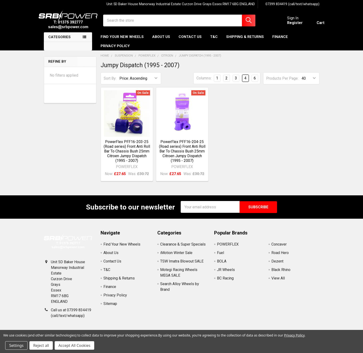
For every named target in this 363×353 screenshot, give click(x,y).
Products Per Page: (282, 82)
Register (290, 25)
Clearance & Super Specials (183, 248)
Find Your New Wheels (122, 41)
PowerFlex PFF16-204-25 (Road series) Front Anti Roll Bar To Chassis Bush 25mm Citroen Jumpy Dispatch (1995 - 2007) (182, 155)
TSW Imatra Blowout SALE (182, 265)
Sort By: (110, 82)
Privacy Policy (115, 50)
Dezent (277, 265)
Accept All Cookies (74, 345)
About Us (161, 41)
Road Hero (280, 256)
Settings (16, 345)
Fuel (220, 256)
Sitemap (110, 307)
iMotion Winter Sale (176, 256)
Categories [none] (59, 41)
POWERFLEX (228, 248)
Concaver (279, 248)
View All (278, 281)
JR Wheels (226, 273)
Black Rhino (280, 273)
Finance (280, 41)
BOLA (221, 265)
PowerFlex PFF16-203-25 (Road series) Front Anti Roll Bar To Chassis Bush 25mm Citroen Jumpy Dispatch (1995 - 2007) (127, 155)
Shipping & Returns (245, 41)
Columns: (204, 82)
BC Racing (225, 281)
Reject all (41, 345)
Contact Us (190, 41)
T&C (214, 41)
